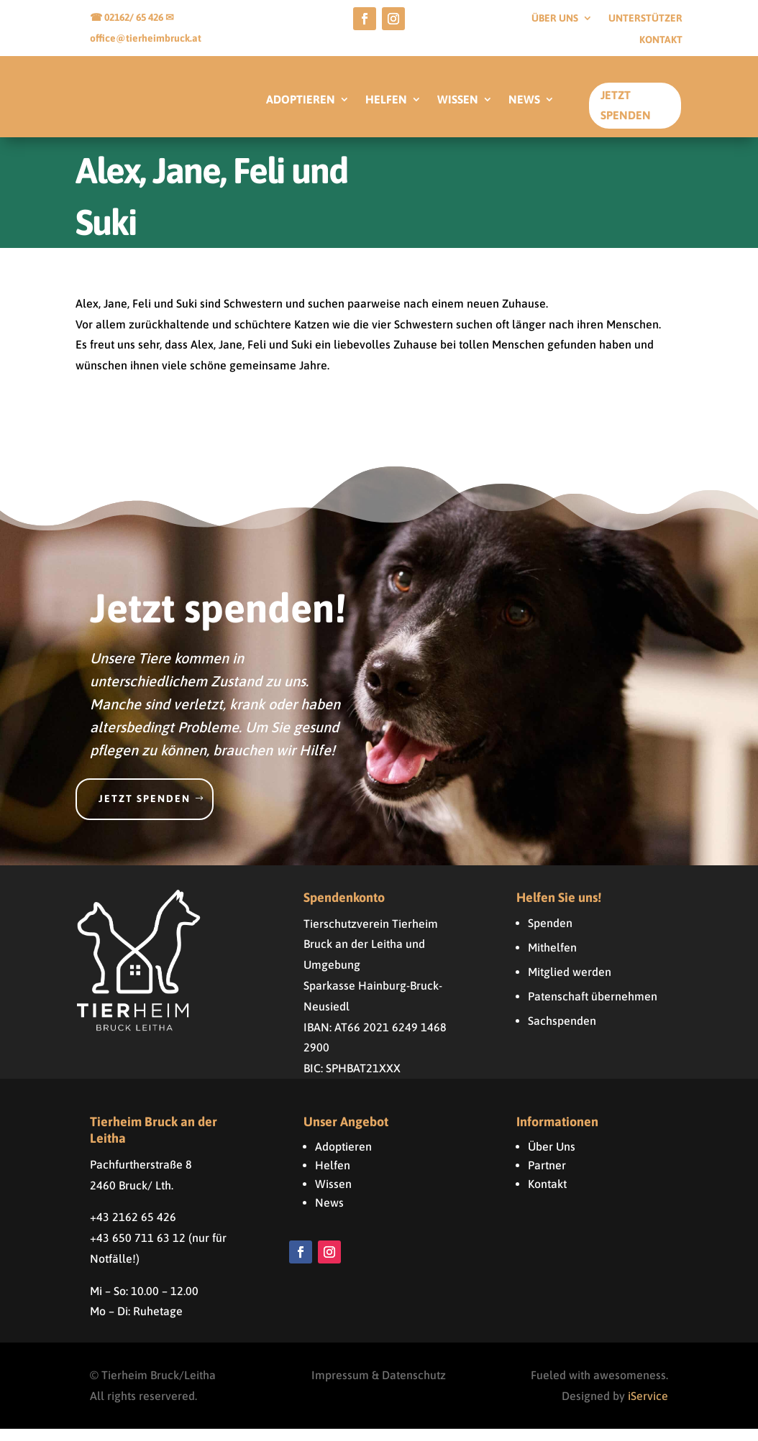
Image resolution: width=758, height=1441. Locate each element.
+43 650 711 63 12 (138, 1249)
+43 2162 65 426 (133, 1229)
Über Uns (551, 1158)
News (329, 1214)
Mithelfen (552, 959)
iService (648, 1407)
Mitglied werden (569, 983)
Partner (547, 1177)
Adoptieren (343, 1158)
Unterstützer (645, 18)
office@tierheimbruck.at (145, 38)
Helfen (332, 1177)
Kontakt (660, 39)
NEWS (524, 100)
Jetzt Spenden (626, 104)
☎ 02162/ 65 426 (127, 17)
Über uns (554, 18)
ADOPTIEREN (300, 100)
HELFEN (386, 100)
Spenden (550, 935)
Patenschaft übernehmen (592, 1008)
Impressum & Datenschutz (378, 1387)
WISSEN (457, 100)
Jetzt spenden (145, 810)
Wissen (333, 1195)
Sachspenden (562, 1032)
